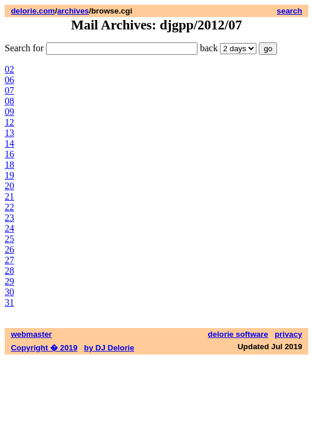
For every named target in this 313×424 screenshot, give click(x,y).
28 (9, 271)
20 (9, 186)
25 (9, 239)
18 (9, 165)
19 (9, 175)
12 (9, 122)
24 (9, 228)
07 (9, 90)
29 (9, 281)
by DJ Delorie (109, 347)
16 (9, 154)
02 (9, 69)
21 (9, 196)
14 (9, 143)
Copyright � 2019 (44, 347)
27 (9, 260)
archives (73, 10)
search (289, 10)
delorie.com (33, 10)
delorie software (238, 334)
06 (9, 80)
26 (9, 249)
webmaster (31, 334)
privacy (288, 334)
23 (9, 218)
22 (9, 207)
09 (9, 112)
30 (9, 292)
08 (9, 101)
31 (9, 302)
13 (9, 133)
